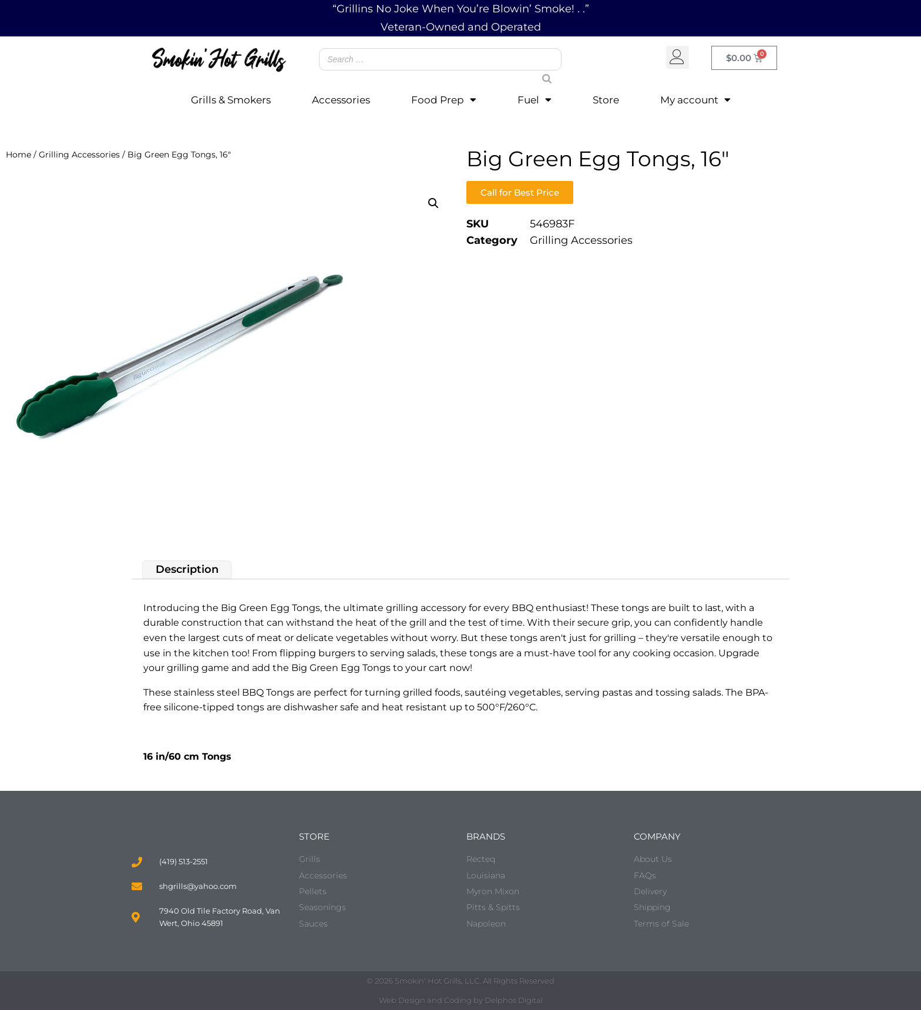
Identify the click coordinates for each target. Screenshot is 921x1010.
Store (606, 100)
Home (18, 154)
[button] (677, 57)
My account (695, 99)
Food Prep (443, 99)
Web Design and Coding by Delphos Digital (461, 1000)
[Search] (542, 67)
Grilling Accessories (79, 154)
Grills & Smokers (231, 100)
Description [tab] (187, 569)
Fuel (534, 99)
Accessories (341, 100)
